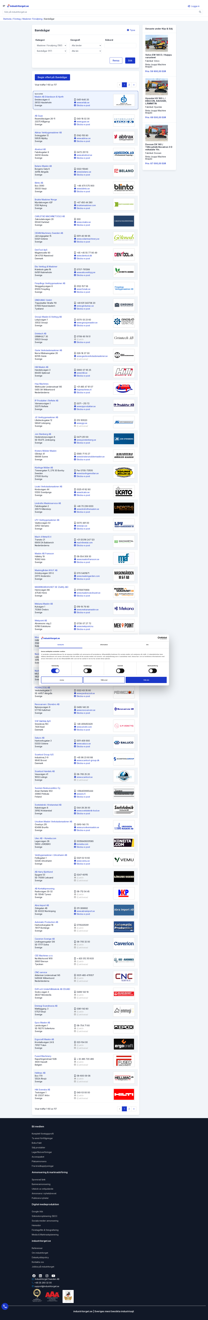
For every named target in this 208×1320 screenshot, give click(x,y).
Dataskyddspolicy (40, 1257)
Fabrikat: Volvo (152, 61)
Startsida (7, 19)
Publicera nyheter (40, 1198)
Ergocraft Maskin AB (44, 1039)
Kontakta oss (38, 1262)
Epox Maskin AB (42, 1022)
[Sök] (200, 11)
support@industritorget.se (45, 1286)
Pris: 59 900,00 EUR (155, 71)
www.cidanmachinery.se (86, 239)
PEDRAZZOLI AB (42, 687)
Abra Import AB (42, 905)
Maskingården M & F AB (46, 570)
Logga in (193, 6)
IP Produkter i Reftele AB (46, 400)
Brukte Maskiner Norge (46, 199)
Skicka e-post (82, 105)
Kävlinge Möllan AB (44, 467)
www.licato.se (82, 492)
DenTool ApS (41, 250)
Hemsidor (36, 1225)
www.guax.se (81, 121)
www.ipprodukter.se (85, 406)
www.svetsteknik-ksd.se (87, 810)
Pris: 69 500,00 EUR (155, 117)
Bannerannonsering (41, 1184)
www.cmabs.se (82, 222)
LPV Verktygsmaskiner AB (47, 520)
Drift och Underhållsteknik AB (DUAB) (52, 989)
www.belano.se (82, 172)
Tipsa (131, 30)
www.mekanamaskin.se (86, 609)
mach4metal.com (83, 542)
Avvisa (62, 680)
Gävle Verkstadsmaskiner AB (48, 350)
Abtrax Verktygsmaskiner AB (48, 132)
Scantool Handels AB (45, 771)
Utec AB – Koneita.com (45, 838)
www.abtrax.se (82, 138)
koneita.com (81, 844)
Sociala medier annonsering (45, 1220)
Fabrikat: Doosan (153, 153)
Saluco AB (39, 738)
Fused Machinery (43, 1056)
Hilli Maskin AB (41, 367)
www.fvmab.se (82, 289)
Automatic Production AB (46, 922)
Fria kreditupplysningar (43, 1166)
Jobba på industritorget (43, 1266)
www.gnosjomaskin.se (85, 322)
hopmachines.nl (82, 389)
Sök (130, 60)
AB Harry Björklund (44, 872)
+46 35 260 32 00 (42, 1282)
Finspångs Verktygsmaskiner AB (50, 283)
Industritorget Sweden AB (45, 1279)
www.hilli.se (80, 373)
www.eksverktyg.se (84, 272)
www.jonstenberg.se (85, 440)
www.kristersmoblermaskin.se (89, 456)
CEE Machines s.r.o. (44, 955)
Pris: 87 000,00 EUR (155, 163)
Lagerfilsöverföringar (42, 1152)
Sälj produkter (38, 1147)
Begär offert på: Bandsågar (52, 77)
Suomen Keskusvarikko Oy (47, 788)
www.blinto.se (82, 188)
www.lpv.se (80, 526)
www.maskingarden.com (87, 576)
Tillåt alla (146, 680)
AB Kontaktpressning (44, 888)
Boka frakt (37, 1143)
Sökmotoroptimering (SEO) (44, 1216)
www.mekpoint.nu (83, 626)
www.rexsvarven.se (84, 710)
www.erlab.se (81, 102)
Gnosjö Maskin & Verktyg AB (48, 317)
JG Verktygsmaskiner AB (46, 417)
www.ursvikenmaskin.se (86, 827)
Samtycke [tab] (60, 644)
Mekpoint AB (41, 620)
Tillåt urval (104, 680)
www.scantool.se (83, 777)
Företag (17, 19)
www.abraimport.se (84, 911)
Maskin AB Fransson (44, 553)
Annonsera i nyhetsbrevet (44, 1193)
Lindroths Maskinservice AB (48, 503)
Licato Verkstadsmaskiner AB (48, 486)
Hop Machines (42, 384)
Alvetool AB (40, 149)
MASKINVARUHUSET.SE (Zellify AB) (51, 587)
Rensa (116, 60)
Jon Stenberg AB (43, 434)
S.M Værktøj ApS (43, 721)
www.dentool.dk (83, 255)
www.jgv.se (80, 423)
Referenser (37, 1248)
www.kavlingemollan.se (86, 473)
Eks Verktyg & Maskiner (46, 266)
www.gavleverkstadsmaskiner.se (91, 356)
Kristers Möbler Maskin (45, 451)
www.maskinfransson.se (86, 559)
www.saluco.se (82, 743)
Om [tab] (147, 644)
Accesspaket (38, 1157)
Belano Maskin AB (43, 166)
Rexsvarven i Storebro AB (47, 704)
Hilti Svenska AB (42, 1089)
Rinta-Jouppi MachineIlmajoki (155, 65)
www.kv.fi (80, 794)
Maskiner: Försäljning (32, 19)
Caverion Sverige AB (45, 939)
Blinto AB (39, 183)
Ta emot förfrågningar (42, 1138)
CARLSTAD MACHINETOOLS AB (50, 216)
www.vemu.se (82, 861)
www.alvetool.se (83, 155)
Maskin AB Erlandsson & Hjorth (49, 96)
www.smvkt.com (83, 727)
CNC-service (41, 972)
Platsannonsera (39, 1161)
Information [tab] (104, 644)
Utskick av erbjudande (42, 1189)
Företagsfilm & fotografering (45, 1230)
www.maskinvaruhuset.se (87, 593)
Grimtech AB (40, 333)
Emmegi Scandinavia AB (46, 1006)
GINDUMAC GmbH (43, 300)
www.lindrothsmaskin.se (86, 509)
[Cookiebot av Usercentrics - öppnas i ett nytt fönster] (154, 638)
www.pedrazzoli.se (84, 693)
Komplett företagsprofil (43, 1133)
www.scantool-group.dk (86, 760)
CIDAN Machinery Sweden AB (49, 233)
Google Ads (37, 1211)
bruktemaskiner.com (85, 205)
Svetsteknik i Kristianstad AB (48, 805)
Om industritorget (40, 1253)
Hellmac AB (40, 1073)
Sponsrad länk (38, 1179)
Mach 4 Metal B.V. (43, 537)
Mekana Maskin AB (44, 604)
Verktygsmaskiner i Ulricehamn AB (51, 855)
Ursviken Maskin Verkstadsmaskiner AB (53, 821)
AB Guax (39, 116)
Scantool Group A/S (44, 754)
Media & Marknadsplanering (45, 1234)
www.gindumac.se (84, 306)
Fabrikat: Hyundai (153, 107)
